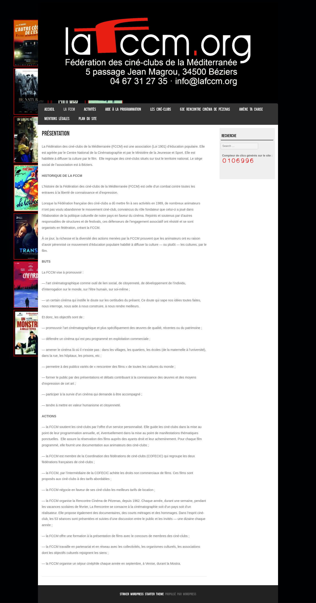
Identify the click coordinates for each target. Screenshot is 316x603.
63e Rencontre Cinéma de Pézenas (205, 109)
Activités (90, 109)
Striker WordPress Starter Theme (142, 594)
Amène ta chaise (251, 109)
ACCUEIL (49, 109)
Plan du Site (88, 118)
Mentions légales (57, 118)
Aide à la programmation (123, 109)
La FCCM (69, 109)
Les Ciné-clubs (160, 109)
